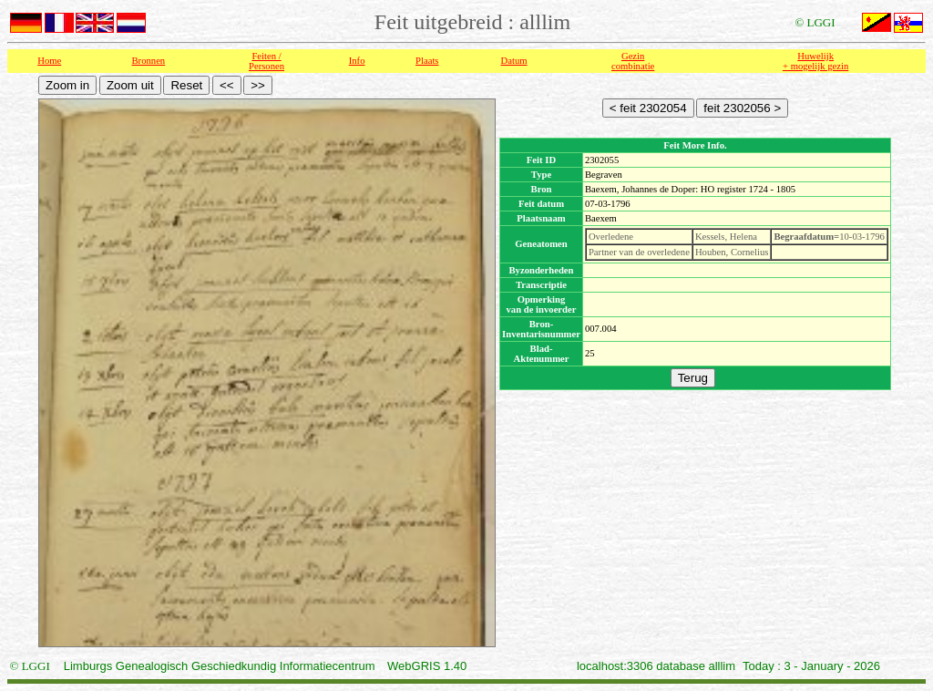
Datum (514, 61)
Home (49, 61)
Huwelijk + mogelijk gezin (815, 61)
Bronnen (149, 61)
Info (357, 61)
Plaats (426, 61)
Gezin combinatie (632, 61)
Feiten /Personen (266, 61)
